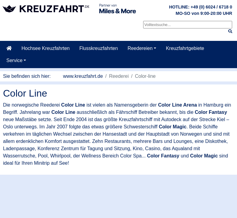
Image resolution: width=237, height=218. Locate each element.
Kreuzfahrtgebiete (185, 48)
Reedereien (140, 48)
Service (14, 60)
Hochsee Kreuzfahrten (45, 48)
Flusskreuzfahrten (98, 48)
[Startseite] (9, 48)
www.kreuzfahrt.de (83, 76)
